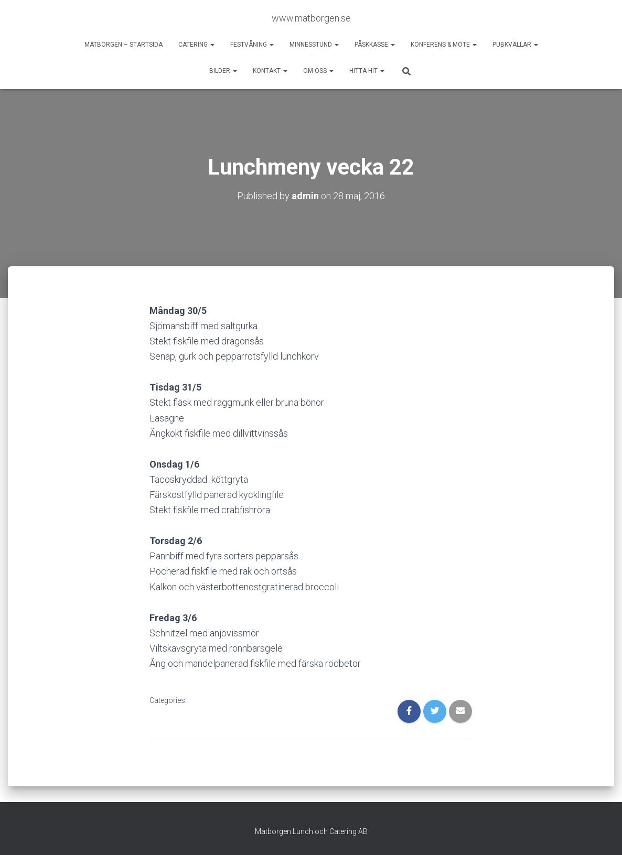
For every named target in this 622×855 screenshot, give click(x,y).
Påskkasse (375, 44)
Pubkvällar (515, 44)
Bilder (223, 70)
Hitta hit (366, 70)
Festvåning (252, 44)
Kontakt (270, 70)
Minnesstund (314, 44)
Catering (196, 44)
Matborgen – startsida (123, 44)
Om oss (318, 70)
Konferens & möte (444, 44)
